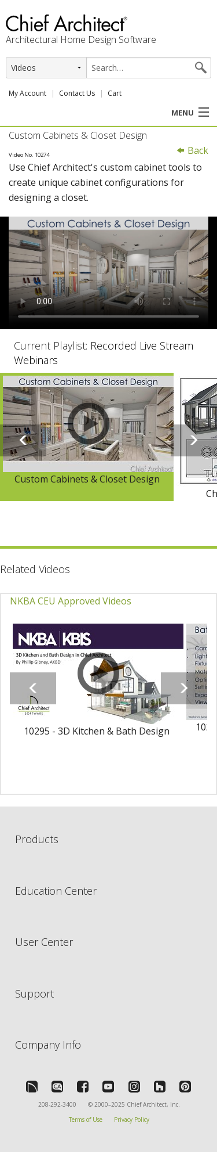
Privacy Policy (131, 1119)
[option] (87, 437)
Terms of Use (85, 1119)
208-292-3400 (57, 1104)
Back (192, 150)
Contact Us (77, 93)
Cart (115, 93)
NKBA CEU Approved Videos (70, 601)
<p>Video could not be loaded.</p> (108, 273)
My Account (27, 93)
